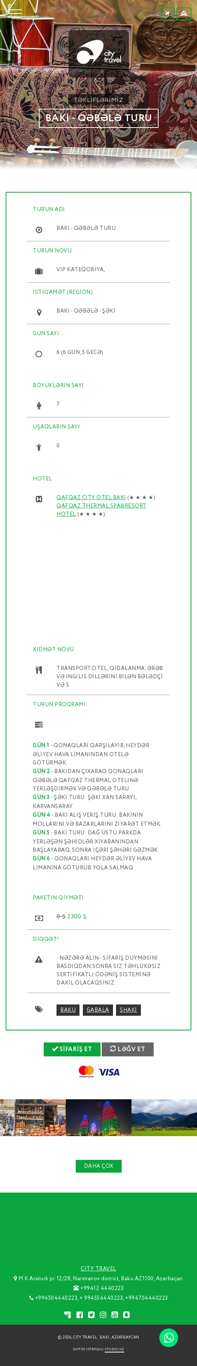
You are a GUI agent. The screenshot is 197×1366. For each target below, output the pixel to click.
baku (68, 1010)
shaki (128, 1010)
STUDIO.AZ (114, 1349)
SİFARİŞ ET (72, 1049)
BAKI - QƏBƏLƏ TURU (98, 118)
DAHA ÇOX (98, 1166)
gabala (98, 1010)
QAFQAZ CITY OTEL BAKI (91, 497)
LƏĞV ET (127, 1049)
